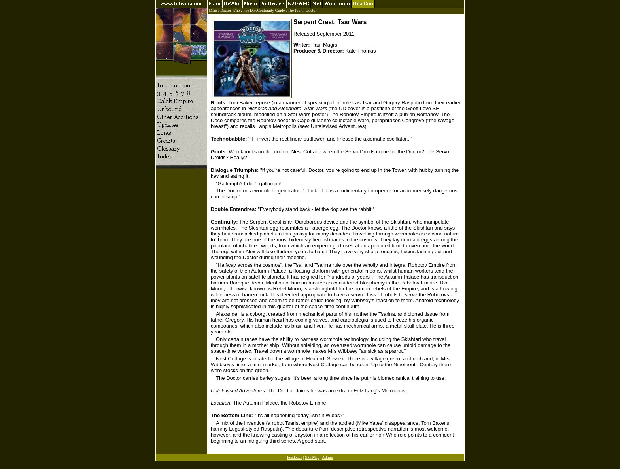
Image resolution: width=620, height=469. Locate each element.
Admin (327, 457)
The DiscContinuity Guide (264, 10)
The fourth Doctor (302, 10)
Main (213, 10)
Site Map (312, 457)
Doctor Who (230, 10)
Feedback (294, 457)
